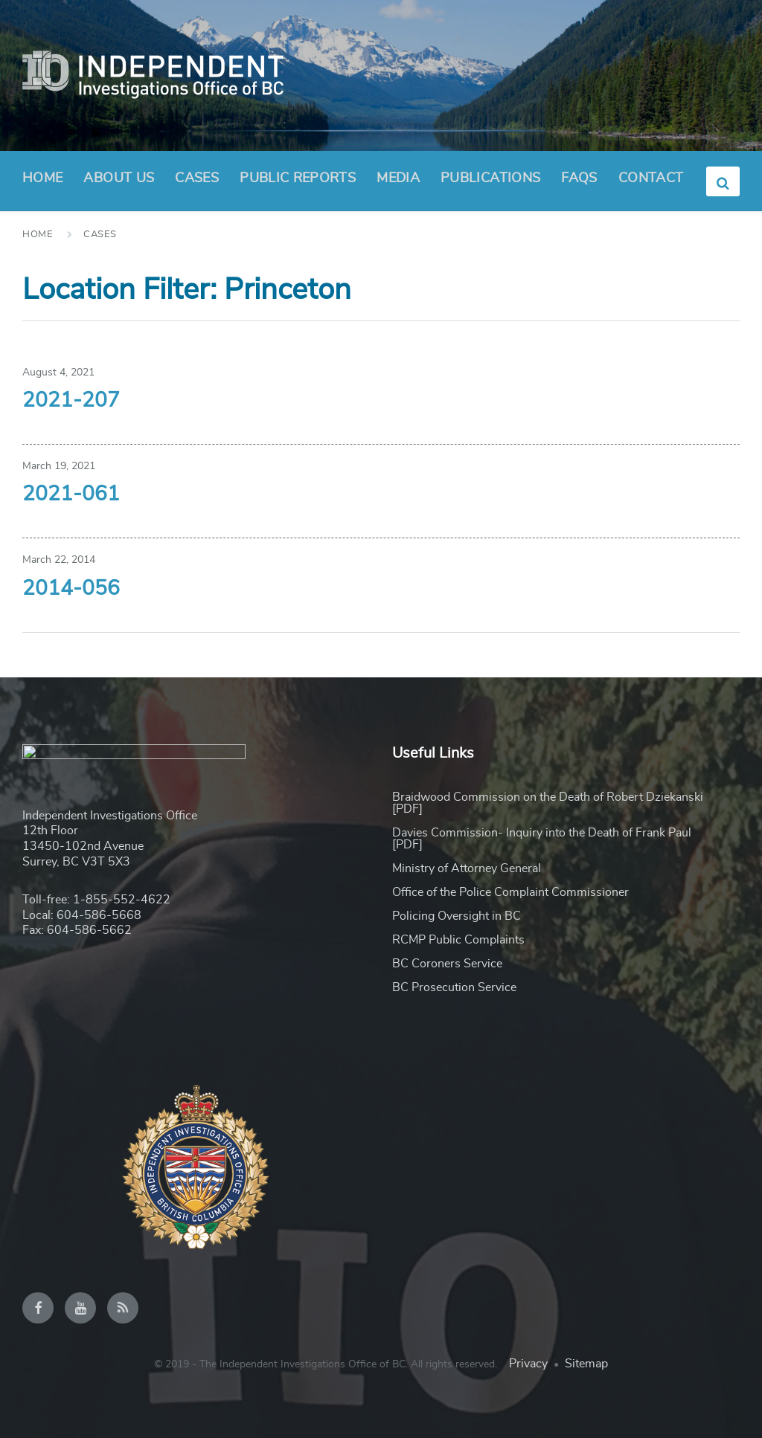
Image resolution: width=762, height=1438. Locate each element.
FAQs (579, 178)
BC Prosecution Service (454, 987)
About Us (118, 183)
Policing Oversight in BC (456, 916)
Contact (651, 178)
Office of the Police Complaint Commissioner (510, 892)
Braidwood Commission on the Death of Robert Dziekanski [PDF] (547, 803)
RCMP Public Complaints (458, 940)
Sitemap (586, 1364)
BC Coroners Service (447, 964)
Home (42, 178)
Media (398, 178)
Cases (197, 178)
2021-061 (71, 494)
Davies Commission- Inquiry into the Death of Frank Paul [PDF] (541, 839)
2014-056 (71, 588)
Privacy (528, 1364)
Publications (490, 178)
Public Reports (298, 178)
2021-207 (71, 400)
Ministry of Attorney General (466, 868)
